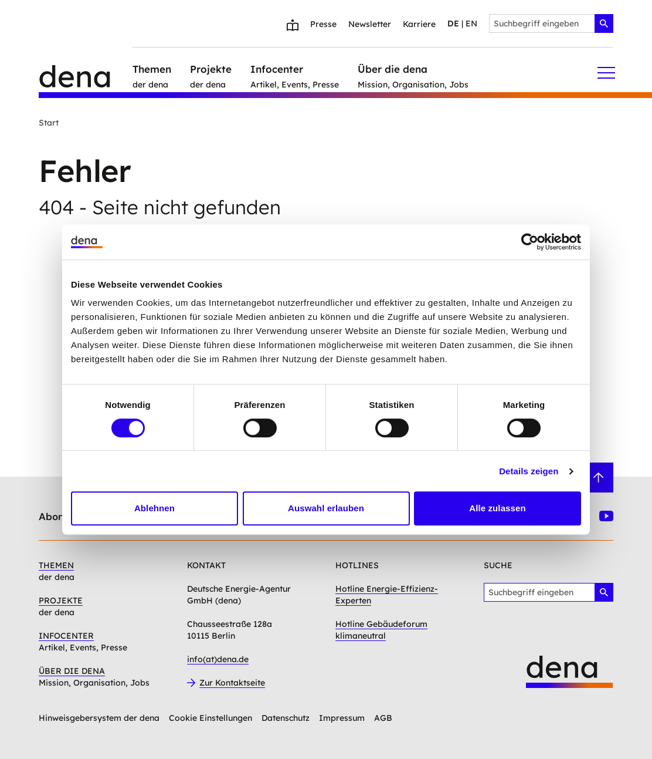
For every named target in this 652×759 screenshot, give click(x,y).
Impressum (342, 718)
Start (49, 122)
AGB (383, 718)
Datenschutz (286, 718)
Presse (323, 24)
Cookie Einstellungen (210, 718)
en (471, 23)
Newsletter (369, 24)
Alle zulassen (497, 508)
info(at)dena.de (218, 659)
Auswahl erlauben (326, 508)
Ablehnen (154, 508)
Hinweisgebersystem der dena (99, 718)
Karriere (419, 24)
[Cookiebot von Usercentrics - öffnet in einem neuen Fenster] (529, 242)
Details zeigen (528, 471)
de (453, 23)
